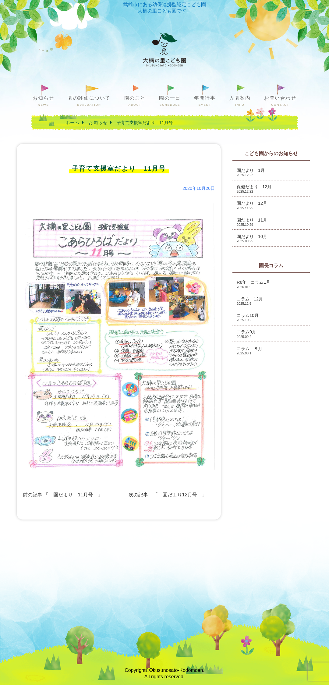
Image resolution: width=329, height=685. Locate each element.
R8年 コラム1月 (253, 284)
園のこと (135, 101)
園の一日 (169, 101)
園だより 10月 (252, 238)
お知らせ (43, 101)
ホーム (72, 122)
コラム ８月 (249, 350)
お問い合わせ (280, 101)
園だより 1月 (251, 172)
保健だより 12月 (254, 188)
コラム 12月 (250, 300)
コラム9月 (246, 333)
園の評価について (89, 101)
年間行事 (204, 101)
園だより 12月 (252, 205)
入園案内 (239, 101)
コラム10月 (248, 317)
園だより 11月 (252, 222)
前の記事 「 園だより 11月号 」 (63, 494)
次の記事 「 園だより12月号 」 (168, 494)
